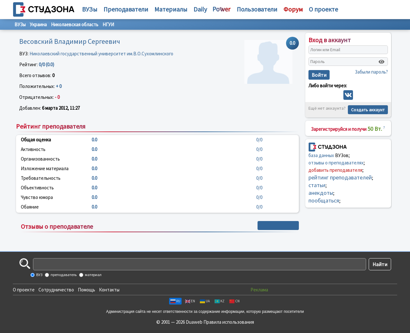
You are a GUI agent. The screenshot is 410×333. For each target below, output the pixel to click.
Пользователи (257, 9)
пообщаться (323, 200)
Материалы (170, 9)
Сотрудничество (56, 290)
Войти (319, 75)
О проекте (24, 290)
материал (93, 274)
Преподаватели (125, 9)
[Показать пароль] (381, 62)
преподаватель (63, 274)
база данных (321, 155)
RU (175, 301)
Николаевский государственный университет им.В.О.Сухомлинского (101, 54)
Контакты (109, 290)
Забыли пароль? (371, 72)
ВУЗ (39, 274)
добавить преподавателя (335, 170)
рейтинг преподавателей (340, 177)
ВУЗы (89, 9)
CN (234, 301)
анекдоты (320, 192)
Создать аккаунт (368, 110)
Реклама (259, 290)
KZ (220, 301)
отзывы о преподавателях (336, 163)
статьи (316, 185)
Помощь (86, 290)
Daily (200, 9)
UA (205, 301)
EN (190, 301)
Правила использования (228, 322)
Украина (38, 24)
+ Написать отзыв (278, 225)
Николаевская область (74, 24)
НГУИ (108, 24)
